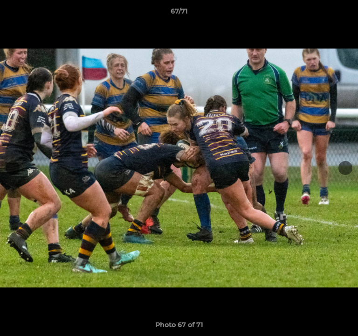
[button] (346, 13)
